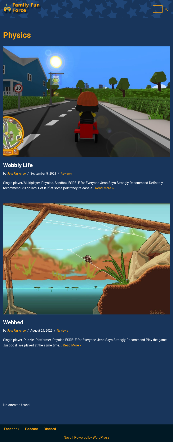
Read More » (104, 188)
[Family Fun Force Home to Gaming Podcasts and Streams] (24, 9)
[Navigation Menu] (158, 9)
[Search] (166, 9)
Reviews (66, 173)
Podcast (31, 429)
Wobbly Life (18, 165)
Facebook (11, 429)
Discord (50, 429)
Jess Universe (16, 173)
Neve (67, 437)
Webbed (13, 322)
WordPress (101, 437)
